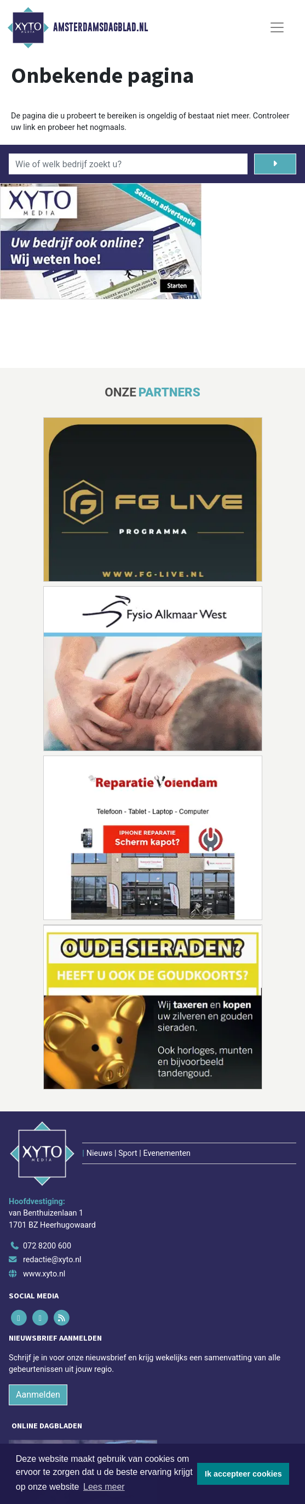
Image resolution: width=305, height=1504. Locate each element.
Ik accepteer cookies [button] (243, 1473)
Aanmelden (38, 1394)
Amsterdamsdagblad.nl (100, 27)
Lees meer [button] (104, 1486)
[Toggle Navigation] (277, 27)
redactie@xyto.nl (52, 1259)
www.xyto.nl (44, 1274)
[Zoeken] (275, 164)
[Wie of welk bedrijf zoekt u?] (128, 164)
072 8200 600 (47, 1246)
